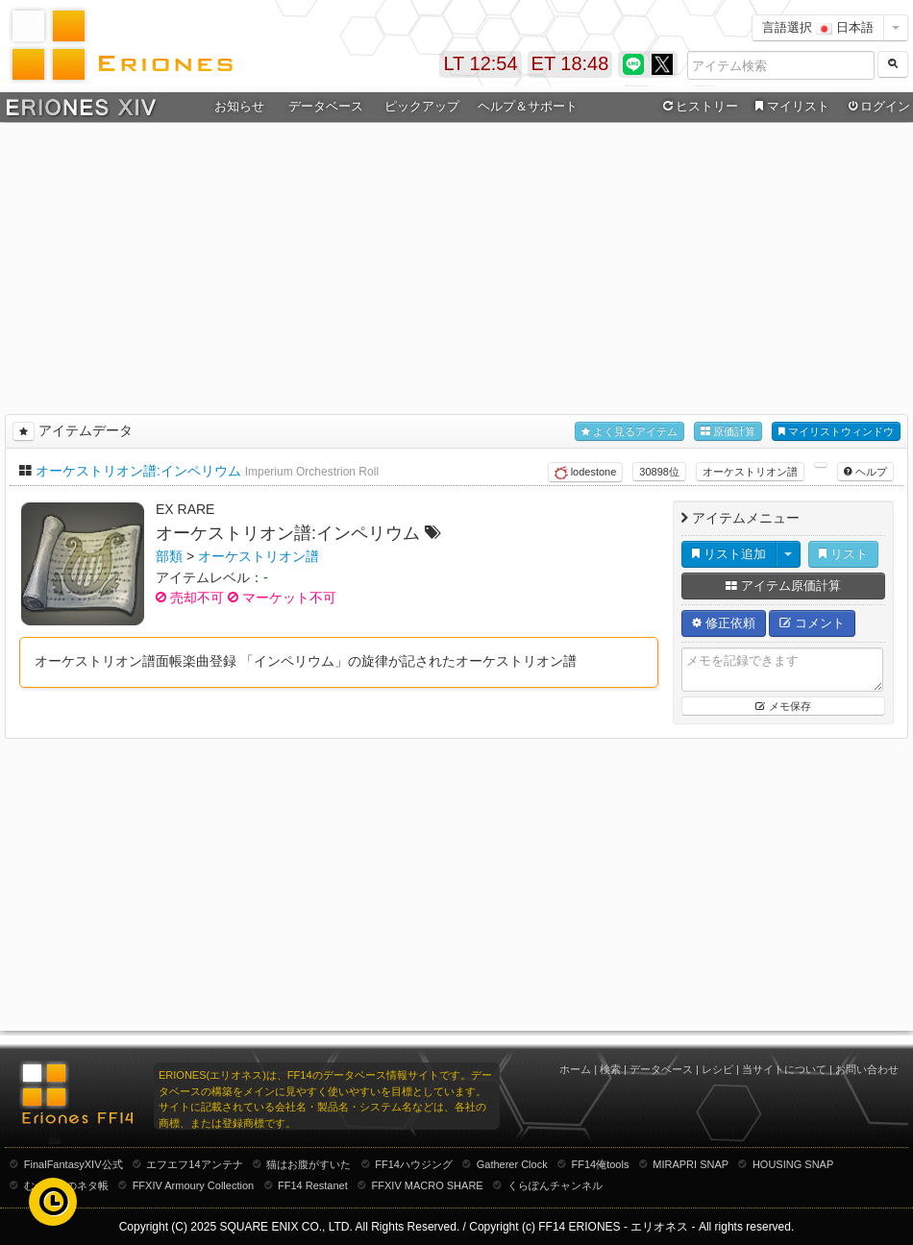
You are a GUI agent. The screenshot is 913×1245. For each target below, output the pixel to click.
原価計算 (728, 432)
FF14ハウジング (414, 1164)
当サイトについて (784, 1069)
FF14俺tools (600, 1164)
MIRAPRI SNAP (690, 1164)
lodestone (586, 472)
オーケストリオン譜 (750, 471)
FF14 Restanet (313, 1185)
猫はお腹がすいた (308, 1164)
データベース (325, 106)
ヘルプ (865, 471)
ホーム (575, 1069)
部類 (169, 556)
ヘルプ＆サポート (528, 106)
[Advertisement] (457, 265)
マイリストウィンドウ (836, 432)
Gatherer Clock (512, 1164)
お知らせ (239, 106)
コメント (812, 623)
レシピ (717, 1069)
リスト (843, 554)
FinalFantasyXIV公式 (73, 1164)
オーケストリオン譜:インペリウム (138, 470)
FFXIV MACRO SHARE (427, 1185)
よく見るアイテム (629, 432)
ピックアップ (421, 106)
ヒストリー (698, 106)
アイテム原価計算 (783, 585)
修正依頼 (723, 623)
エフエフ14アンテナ (194, 1164)
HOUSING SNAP (793, 1164)
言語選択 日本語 (818, 27)
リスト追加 (729, 554)
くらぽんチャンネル (555, 1185)
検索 (610, 1069)
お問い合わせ (867, 1069)
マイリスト (789, 106)
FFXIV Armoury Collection (194, 1185)
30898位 (659, 471)
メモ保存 (782, 706)
